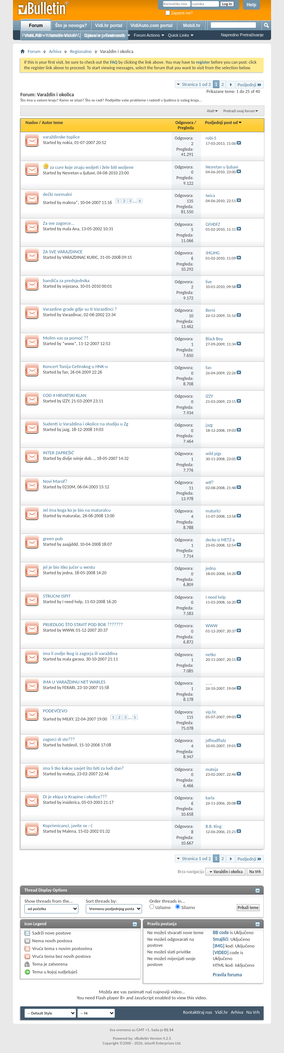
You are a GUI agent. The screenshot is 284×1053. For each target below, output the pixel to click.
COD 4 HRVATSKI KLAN (65, 395)
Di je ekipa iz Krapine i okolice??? (75, 796)
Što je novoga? (71, 25)
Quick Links (178, 35)
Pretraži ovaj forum (239, 110)
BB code (221, 932)
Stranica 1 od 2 (196, 84)
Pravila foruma (227, 974)
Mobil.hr (191, 25)
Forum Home (34, 35)
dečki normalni (57, 194)
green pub (53, 538)
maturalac (71, 515)
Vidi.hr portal (108, 25)
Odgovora (184, 122)
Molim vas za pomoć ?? (65, 338)
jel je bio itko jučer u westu (69, 567)
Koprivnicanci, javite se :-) (67, 825)
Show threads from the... (48, 901)
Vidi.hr (221, 1012)
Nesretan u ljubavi (78, 173)
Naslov (32, 122)
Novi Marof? (55, 481)
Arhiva (55, 51)
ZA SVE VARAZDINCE (62, 251)
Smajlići (220, 939)
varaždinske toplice (61, 137)
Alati (210, 110)
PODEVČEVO (55, 710)
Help (251, 4)
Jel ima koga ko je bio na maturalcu (77, 510)
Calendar (93, 35)
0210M (68, 486)
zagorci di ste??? (59, 739)
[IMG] (218, 946)
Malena (69, 831)
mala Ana (71, 228)
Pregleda (186, 127)
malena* (70, 202)
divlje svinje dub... (78, 458)
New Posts (59, 35)
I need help (72, 601)
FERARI (68, 687)
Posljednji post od (223, 122)
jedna (67, 572)
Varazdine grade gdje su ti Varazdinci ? (80, 309)
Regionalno (81, 51)
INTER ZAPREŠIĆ (58, 452)
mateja (68, 773)
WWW (68, 630)
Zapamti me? (179, 13)
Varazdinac (72, 314)
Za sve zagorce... (58, 223)
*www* (69, 343)
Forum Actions (147, 35)
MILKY (67, 719)
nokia (67, 142)
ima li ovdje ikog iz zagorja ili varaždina (80, 653)
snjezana (70, 286)
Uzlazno (159, 907)
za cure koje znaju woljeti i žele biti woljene (91, 167)
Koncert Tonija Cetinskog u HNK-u (75, 366)
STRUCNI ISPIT (57, 596)
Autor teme (52, 122)
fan (65, 372)
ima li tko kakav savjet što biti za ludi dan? (83, 768)
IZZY (66, 401)
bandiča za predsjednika (66, 280)
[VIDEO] (221, 952)
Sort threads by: (101, 901)
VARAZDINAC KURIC (80, 257)
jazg (66, 429)
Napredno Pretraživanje (242, 35)
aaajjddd (70, 544)
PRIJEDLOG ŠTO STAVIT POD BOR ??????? (83, 624)
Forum (36, 25)
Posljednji (249, 84)
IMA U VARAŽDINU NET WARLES (74, 682)
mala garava (73, 659)
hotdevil (69, 745)
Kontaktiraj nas (197, 1012)
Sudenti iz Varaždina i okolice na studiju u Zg (85, 424)
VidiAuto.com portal (152, 25)
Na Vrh (255, 871)
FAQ (77, 35)
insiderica (71, 802)
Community (115, 35)
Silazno (185, 907)
